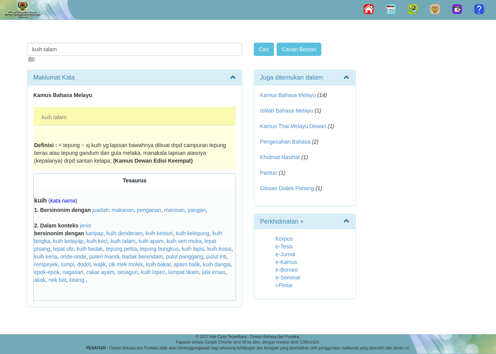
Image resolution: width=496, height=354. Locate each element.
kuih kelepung (192, 233)
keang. (77, 280)
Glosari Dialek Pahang (287, 188)
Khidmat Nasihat (280, 157)
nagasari (72, 272)
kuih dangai (217, 264)
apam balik (187, 264)
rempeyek (46, 264)
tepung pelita (121, 249)
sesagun (127, 272)
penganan (149, 210)
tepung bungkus (159, 249)
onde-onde (73, 256)
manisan (174, 210)
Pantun (268, 173)
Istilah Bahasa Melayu (286, 111)
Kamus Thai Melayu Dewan (293, 126)
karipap (94, 233)
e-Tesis (284, 246)
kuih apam (151, 241)
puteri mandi (104, 256)
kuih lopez (153, 272)
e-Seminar (288, 277)
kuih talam (54, 117)
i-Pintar (284, 285)
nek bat (57, 280)
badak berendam (142, 256)
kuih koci (96, 241)
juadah (100, 210)
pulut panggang (184, 256)
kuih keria (45, 256)
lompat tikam (183, 272)
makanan (123, 210)
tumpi (67, 264)
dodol (83, 264)
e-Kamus (286, 262)
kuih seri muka (184, 241)
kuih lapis (193, 249)
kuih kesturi (159, 233)
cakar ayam (100, 272)
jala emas (213, 272)
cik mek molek (125, 264)
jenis (85, 225)
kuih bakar (158, 264)
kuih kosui (219, 249)
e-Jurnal (285, 254)
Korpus (284, 239)
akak (40, 280)
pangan (197, 210)
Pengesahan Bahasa (285, 142)
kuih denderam (125, 233)
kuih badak (90, 249)
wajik (99, 264)
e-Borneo (287, 270)
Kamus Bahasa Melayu (288, 95)
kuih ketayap (68, 241)
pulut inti (216, 256)
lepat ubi (63, 249)
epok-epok (46, 272)
